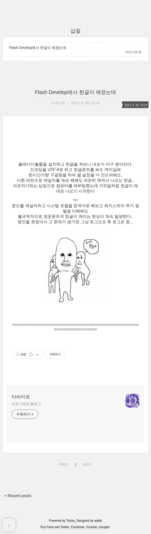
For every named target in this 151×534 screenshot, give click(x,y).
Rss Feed (47, 527)
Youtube (91, 527)
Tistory (70, 520)
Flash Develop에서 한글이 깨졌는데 (37, 48)
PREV (62, 463)
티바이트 (21, 396)
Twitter (64, 527)
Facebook (77, 527)
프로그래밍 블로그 (26, 404)
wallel (98, 520)
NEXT (86, 463)
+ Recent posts (17, 496)
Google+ (104, 527)
